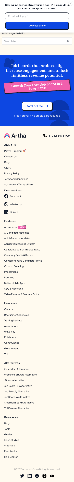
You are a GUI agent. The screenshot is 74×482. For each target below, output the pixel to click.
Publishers (10, 337)
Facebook (12, 196)
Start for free (37, 106)
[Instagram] (44, 476)
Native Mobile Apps (14, 282)
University (9, 331)
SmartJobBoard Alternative (19, 402)
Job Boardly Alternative (17, 391)
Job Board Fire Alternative (18, 385)
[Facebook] (37, 476)
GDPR (7, 167)
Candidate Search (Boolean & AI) (22, 249)
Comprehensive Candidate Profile (23, 260)
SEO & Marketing (13, 288)
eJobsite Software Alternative (20, 374)
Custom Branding (14, 266)
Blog (6, 162)
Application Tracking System (19, 243)
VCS (6, 353)
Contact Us (10, 156)
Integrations (11, 271)
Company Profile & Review (18, 255)
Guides (8, 434)
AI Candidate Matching (16, 232)
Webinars (9, 445)
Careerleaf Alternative (16, 368)
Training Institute (13, 320)
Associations (11, 325)
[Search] (33, 41)
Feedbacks (10, 451)
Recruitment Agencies (16, 314)
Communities (11, 342)
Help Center (11, 456)
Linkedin (11, 212)
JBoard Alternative (14, 380)
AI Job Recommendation (17, 238)
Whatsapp (12, 204)
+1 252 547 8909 (59, 136)
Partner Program (15, 150)
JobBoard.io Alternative (17, 396)
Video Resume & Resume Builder (22, 294)
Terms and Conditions (16, 178)
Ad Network (15, 227)
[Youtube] (52, 476)
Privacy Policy (11, 173)
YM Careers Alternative (17, 408)
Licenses (9, 277)
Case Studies (11, 439)
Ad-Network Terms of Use (18, 184)
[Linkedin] (30, 476)
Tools (7, 428)
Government (11, 348)
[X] (22, 476)
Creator (8, 309)
